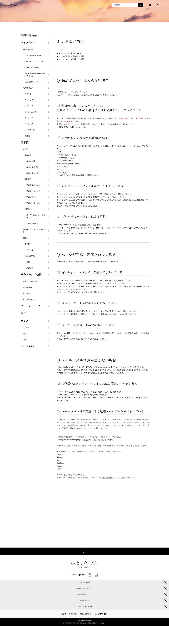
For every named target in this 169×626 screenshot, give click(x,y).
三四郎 (25, 334)
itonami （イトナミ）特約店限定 (34, 231)
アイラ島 (28, 94)
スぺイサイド (30, 100)
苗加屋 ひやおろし (33, 203)
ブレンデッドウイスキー (34, 61)
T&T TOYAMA (28, 88)
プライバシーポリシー (84, 606)
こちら (79, 127)
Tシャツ (26, 328)
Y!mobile (60, 466)
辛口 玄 (25, 238)
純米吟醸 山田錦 (32, 167)
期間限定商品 (29, 35)
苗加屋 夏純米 (31, 197)
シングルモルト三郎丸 (33, 55)
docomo (60, 457)
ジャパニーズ (30, 130)
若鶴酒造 (29, 268)
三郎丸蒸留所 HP (86, 614)
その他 (27, 136)
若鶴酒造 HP (73, 614)
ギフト (25, 313)
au (58, 460)
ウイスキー (27, 43)
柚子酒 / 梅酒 (28, 287)
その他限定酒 (30, 256)
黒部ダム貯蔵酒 (32, 224)
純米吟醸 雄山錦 (32, 173)
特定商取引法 (84, 600)
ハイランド (29, 106)
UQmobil (60, 469)
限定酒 (27, 209)
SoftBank (60, 463)
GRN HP (63, 614)
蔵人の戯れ (27, 293)
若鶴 (28, 262)
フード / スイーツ (31, 306)
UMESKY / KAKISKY (30, 281)
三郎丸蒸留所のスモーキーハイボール (35, 74)
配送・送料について (84, 594)
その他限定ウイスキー (33, 82)
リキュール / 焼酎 (31, 275)
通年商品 (28, 155)
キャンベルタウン (31, 112)
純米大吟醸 (30, 161)
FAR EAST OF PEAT (32, 67)
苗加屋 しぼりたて (33, 185)
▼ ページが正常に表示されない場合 (70, 56)
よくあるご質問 (84, 583)
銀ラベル (29, 250)
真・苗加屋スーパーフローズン (35, 216)
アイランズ (29, 124)
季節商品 (28, 179)
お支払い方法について (84, 589)
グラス (25, 340)
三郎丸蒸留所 (28, 50)
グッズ (25, 321)
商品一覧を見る (27, 345)
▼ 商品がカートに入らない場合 (69, 53)
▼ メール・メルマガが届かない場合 (70, 59)
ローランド (29, 118)
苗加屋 (25, 149)
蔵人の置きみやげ (29, 299)
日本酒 (25, 142)
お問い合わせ (107, 478)
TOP (84, 552)
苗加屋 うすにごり (33, 191)
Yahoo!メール (62, 454)
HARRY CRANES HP (101, 614)
